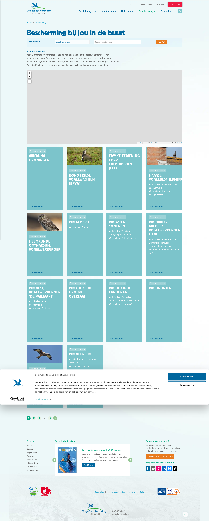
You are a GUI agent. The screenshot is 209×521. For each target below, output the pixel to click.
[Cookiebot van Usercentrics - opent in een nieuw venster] (17, 516)
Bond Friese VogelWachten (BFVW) (82, 179)
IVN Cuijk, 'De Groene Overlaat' (80, 292)
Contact (164, 11)
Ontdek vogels (86, 11)
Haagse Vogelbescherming (166, 177)
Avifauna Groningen (39, 158)
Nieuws (30, 446)
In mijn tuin (108, 11)
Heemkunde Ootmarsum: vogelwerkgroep (45, 245)
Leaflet (139, 143)
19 (50, 418)
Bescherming (146, 11)
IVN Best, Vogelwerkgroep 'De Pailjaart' (45, 292)
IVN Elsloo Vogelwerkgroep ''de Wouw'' (45, 377)
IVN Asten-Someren (117, 224)
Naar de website (36, 206)
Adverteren (32, 467)
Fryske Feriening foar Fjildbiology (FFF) (124, 162)
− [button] (29, 76)
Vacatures (31, 456)
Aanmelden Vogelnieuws (160, 456)
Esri (152, 143)
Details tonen (41, 516)
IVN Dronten (160, 288)
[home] (39, 8)
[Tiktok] (175, 468)
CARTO (179, 143)
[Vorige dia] (54, 468)
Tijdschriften (32, 463)
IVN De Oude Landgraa (120, 290)
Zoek (161, 42)
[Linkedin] (164, 468)
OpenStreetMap (161, 143)
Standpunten (32, 470)
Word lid (88, 465)
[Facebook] (148, 468)
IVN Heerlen (80, 354)
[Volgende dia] (130, 468)
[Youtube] (153, 468)
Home (29, 22)
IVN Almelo (79, 222)
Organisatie (32, 453)
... (44, 418)
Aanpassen (187, 501)
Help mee (126, 11)
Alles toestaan (187, 493)
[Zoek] (180, 11)
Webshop (160, 4)
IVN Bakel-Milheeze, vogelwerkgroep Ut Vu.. (164, 228)
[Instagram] (158, 468)
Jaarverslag (32, 460)
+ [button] (29, 73)
